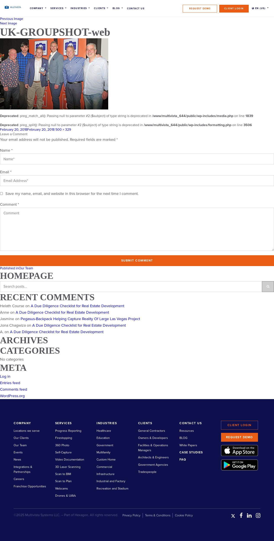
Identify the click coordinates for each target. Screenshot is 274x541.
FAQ (182, 459)
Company (37, 8)
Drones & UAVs (65, 496)
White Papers (188, 445)
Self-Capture (63, 452)
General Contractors (151, 431)
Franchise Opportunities (30, 486)
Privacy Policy (131, 515)
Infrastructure (105, 474)
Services (56, 8)
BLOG (183, 438)
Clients (99, 8)
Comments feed (13, 389)
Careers (19, 479)
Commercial (104, 467)
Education (103, 438)
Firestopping (63, 438)
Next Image (8, 23)
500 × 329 (63, 129)
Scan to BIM (63, 474)
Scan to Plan (63, 481)
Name (6, 150)
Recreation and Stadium (112, 488)
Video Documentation (69, 459)
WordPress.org (12, 395)
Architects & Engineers (153, 457)
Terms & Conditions (157, 515)
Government (105, 445)
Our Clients (21, 438)
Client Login (234, 8)
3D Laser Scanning (68, 467)
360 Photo (62, 445)
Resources (186, 431)
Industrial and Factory (111, 481)
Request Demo (200, 8)
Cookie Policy (184, 515)
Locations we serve (27, 431)
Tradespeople (147, 472)
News (17, 459)
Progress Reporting (68, 431)
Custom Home (106, 459)
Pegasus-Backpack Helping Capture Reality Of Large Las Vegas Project (80, 318)
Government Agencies (153, 465)
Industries (79, 8)
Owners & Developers (153, 438)
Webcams (61, 488)
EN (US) (259, 8)
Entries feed (10, 382)
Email (5, 172)
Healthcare (104, 431)
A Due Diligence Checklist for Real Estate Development (77, 305)
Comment (9, 204)
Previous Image (11, 19)
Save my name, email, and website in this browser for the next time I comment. (72, 193)
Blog (116, 8)
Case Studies (191, 452)
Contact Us (135, 8)
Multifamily (103, 452)
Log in (5, 376)
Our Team (20, 445)
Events (18, 452)
